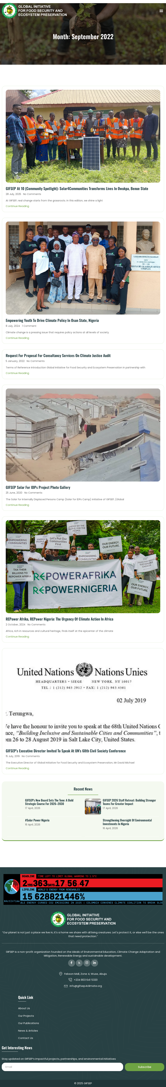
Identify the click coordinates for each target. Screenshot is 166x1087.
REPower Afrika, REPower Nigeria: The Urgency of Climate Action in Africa (59, 619)
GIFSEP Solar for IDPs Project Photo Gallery (38, 487)
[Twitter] (79, 963)
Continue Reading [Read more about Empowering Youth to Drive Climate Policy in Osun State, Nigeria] (17, 338)
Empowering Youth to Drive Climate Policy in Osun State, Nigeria (52, 320)
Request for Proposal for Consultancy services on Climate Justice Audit (58, 355)
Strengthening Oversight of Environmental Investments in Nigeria (127, 822)
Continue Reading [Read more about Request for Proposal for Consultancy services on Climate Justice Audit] (17, 373)
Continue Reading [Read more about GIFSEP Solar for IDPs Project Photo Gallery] (17, 505)
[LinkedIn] (94, 963)
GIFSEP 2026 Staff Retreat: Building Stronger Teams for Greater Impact (129, 802)
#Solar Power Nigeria (37, 820)
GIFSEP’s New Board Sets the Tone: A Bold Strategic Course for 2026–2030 (49, 802)
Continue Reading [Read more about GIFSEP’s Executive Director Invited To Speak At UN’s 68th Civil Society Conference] (17, 768)
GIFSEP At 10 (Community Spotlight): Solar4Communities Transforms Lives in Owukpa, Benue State (77, 188)
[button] (161, 11)
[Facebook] (71, 963)
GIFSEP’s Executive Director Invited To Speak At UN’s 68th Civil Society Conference (66, 750)
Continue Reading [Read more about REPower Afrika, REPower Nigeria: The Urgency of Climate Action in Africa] (17, 636)
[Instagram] (86, 963)
